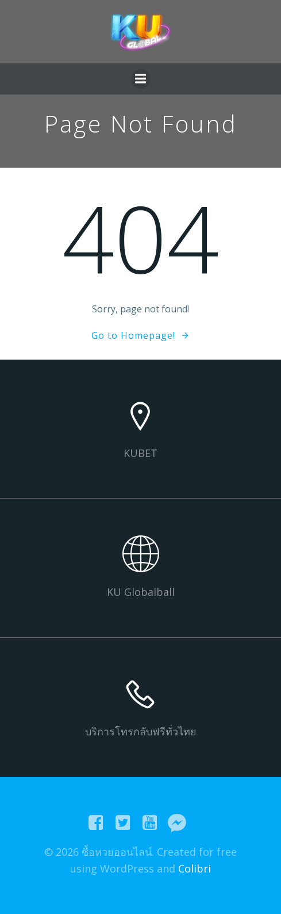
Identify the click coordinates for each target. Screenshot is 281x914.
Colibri (194, 868)
